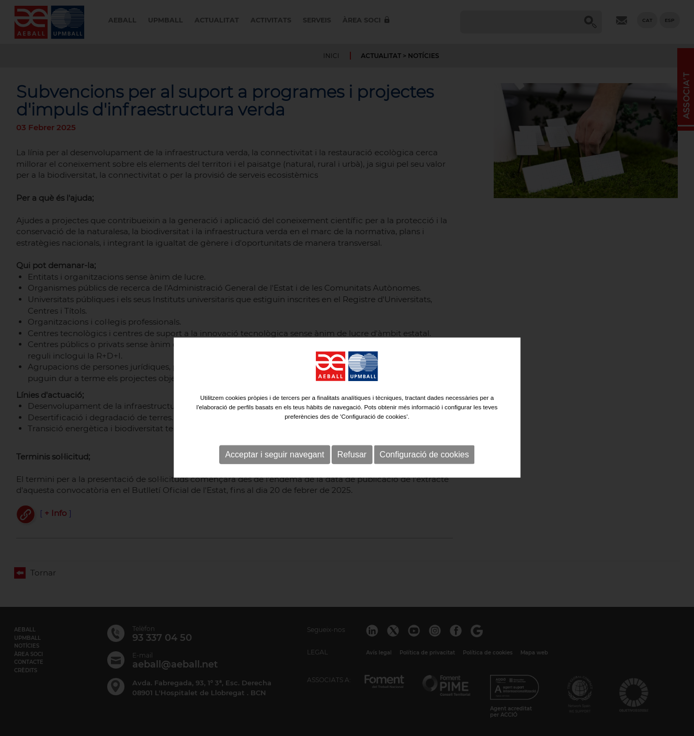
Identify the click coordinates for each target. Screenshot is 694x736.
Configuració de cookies (424, 474)
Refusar (352, 474)
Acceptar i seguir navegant (274, 474)
